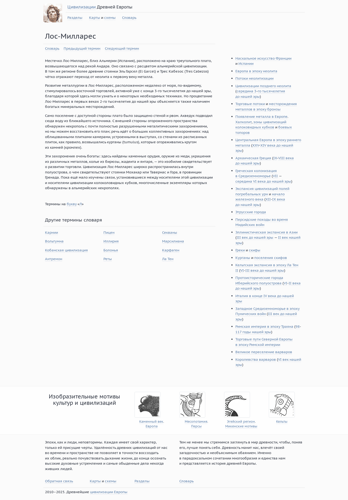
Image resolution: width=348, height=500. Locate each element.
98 (297, 326)
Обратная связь (59, 481)
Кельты (281, 422)
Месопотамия (196, 422)
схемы (110, 17)
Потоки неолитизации (254, 78)
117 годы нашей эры (253, 332)
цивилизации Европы (108, 492)
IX (275, 158)
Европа (152, 426)
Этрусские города (250, 212)
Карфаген (170, 250)
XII (268, 199)
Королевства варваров (255, 359)
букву (72, 204)
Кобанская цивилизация (66, 250)
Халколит (243, 122)
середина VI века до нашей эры (263, 181)
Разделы (74, 17)
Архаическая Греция (253, 158)
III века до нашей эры (264, 270)
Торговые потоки (250, 104)
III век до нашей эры (255, 237)
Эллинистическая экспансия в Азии (266, 232)
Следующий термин (122, 48)
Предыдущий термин (82, 48)
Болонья (110, 250)
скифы (254, 250)
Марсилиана (173, 241)
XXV (255, 145)
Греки (240, 250)
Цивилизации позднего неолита (263, 86)
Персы (196, 426)
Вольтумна (54, 241)
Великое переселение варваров (263, 352)
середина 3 (246, 91)
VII (275, 176)
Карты (94, 17)
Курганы (242, 257)
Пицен (109, 232)
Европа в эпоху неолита (256, 71)
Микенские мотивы (241, 426)
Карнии (51, 232)
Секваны (169, 232)
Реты (107, 259)
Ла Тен (167, 259)
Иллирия (111, 241)
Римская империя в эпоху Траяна (264, 326)
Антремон (53, 259)
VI (242, 270)
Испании (246, 63)
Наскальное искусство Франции (263, 58)
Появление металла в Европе (261, 116)
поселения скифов (270, 257)
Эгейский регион (241, 422)
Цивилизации (81, 7)
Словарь (129, 17)
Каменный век (151, 422)
